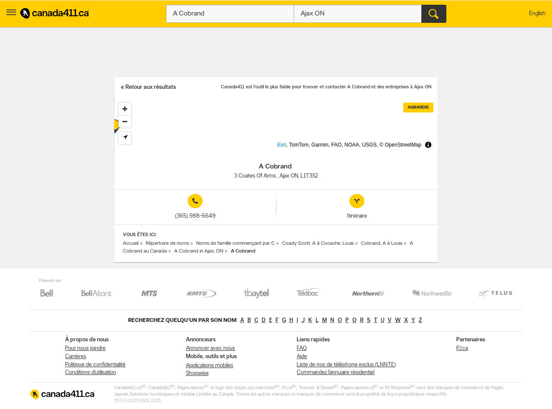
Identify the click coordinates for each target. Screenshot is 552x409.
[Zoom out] (125, 121)
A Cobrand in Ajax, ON (198, 251)
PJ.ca (462, 348)
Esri (296, 150)
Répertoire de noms (167, 243)
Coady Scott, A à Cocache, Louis (318, 243)
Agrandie (418, 107)
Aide (302, 356)
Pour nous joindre (85, 348)
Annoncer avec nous (210, 348)
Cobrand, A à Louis (381, 243)
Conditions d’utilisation (90, 372)
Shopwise (197, 373)
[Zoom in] (125, 109)
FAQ (302, 348)
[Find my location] (125, 138)
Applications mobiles (209, 365)
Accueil (130, 243)
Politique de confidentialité (95, 365)
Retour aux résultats (150, 87)
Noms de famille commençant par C (235, 243)
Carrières (75, 356)
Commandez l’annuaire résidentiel (335, 372)
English (537, 13)
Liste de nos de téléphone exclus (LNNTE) (346, 365)
